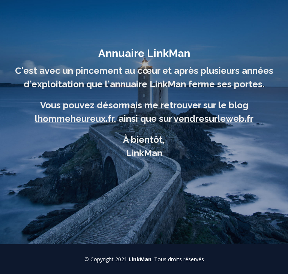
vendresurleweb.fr (214, 118)
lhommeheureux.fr (74, 118)
